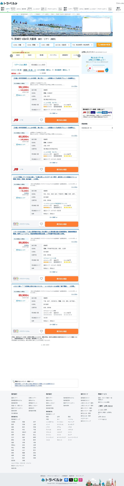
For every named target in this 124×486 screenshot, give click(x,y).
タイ (58, 419)
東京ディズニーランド (17, 465)
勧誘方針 (71, 476)
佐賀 (23, 455)
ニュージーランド (73, 437)
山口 (23, 450)
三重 (23, 440)
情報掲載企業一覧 (97, 128)
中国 (47, 419)
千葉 (34, 429)
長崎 (34, 455)
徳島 (12, 453)
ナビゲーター (84, 418)
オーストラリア (61, 437)
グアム (59, 427)
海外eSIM (66, 405)
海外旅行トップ (50, 414)
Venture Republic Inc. (63, 483)
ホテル (19, 9)
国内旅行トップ (15, 419)
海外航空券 (66, 400)
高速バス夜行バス (44, 9)
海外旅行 (65, 9)
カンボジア (71, 424)
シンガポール (50, 422)
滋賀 (12, 442)
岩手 (34, 422)
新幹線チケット (29, 9)
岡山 (12, 447)
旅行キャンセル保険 (103, 402)
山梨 (34, 432)
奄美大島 (13, 468)
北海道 (13, 422)
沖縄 (23, 460)
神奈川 (24, 432)
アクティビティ (52, 9)
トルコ (48, 440)
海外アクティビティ (69, 403)
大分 (12, 458)
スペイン (48, 434)
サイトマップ (79, 476)
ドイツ (70, 432)
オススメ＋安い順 (16, 70)
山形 (34, 424)
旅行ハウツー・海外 (86, 410)
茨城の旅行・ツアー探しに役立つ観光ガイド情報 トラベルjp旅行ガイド (35, 383)
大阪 (34, 442)
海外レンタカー (50, 403)
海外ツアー (49, 398)
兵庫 (34, 445)
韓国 (47, 416)
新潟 (23, 434)
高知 (34, 453)
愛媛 (23, 453)
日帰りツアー (32, 398)
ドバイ (70, 440)
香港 (69, 416)
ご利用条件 (64, 476)
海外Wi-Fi (48, 405)
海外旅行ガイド (85, 400)
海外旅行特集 (50, 408)
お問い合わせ (102, 416)
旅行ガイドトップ (86, 421)
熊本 (23, 458)
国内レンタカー (33, 405)
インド (48, 424)
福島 (12, 427)
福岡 (12, 455)
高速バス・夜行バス (17, 405)
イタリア (59, 432)
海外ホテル (49, 400)
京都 (23, 442)
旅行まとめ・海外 (86, 416)
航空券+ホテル (13, 9)
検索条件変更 (105, 45)
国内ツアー (14, 398)
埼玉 (23, 429)
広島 (34, 447)
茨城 (34, 427)
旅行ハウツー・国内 (86, 408)
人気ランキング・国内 (87, 403)
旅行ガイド (118, 9)
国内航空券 (14, 403)
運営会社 (43, 476)
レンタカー (36, 9)
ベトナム (70, 419)
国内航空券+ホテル (16, 400)
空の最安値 (14, 413)
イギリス (70, 429)
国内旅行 (2, 9)
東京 (12, 432)
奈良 (23, 445)
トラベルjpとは (102, 419)
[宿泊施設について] (37, 104)
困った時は (120, 3)
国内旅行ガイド (85, 398)
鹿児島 (13, 460)
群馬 (12, 429)
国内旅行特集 (32, 410)
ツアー (8, 9)
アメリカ (48, 429)
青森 (23, 422)
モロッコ (59, 440)
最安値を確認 (62, 120)
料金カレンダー (20, 95)
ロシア (70, 434)
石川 (12, 437)
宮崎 (34, 458)
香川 (34, 450)
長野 (12, 434)
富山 (34, 434)
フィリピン (60, 422)
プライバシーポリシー (53, 476)
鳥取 (23, 447)
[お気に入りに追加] (41, 120)
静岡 (34, 437)
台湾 (58, 416)
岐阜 (34, 440)
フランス (48, 432)
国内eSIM (14, 410)
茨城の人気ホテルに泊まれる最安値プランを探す (28, 385)
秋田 (12, 424)
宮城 (23, 424)
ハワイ (48, 427)
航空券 (24, 9)
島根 (12, 450)
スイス (59, 434)
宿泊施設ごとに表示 (38, 65)
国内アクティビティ (17, 408)
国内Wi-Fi (31, 408)
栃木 (23, 427)
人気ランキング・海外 (87, 405)
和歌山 (13, 445)
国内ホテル (32, 400)
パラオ (70, 427)
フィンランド (50, 437)
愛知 (12, 440)
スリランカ (60, 424)
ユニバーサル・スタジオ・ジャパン (21, 463)
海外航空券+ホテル (68, 398)
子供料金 (26, 193)
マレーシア (71, 422)
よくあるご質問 (102, 410)
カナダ (59, 429)
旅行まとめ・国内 (86, 413)
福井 (23, 437)
